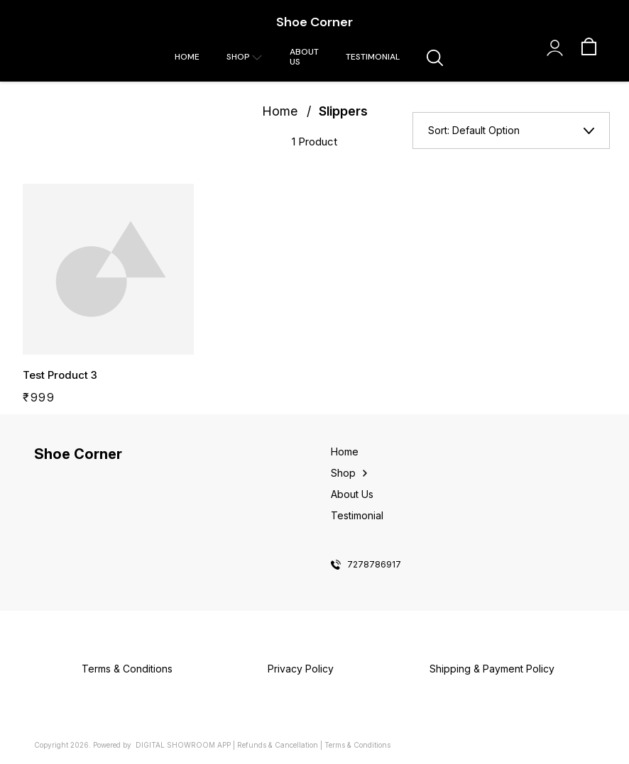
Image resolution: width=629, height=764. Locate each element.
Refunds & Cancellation (277, 745)
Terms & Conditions (357, 745)
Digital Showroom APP (183, 745)
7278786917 (374, 565)
